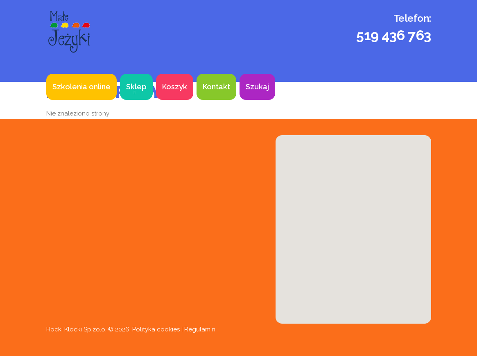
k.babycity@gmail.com (97, 320)
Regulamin (199, 329)
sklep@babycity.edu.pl (131, 302)
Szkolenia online (81, 86)
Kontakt (216, 86)
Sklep (136, 86)
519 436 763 (393, 35)
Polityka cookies (156, 329)
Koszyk (174, 86)
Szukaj (257, 86)
